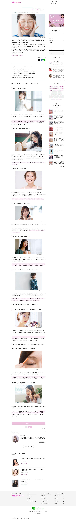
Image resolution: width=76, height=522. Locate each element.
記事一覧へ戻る (28, 446)
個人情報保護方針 (34, 511)
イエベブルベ (52, 95)
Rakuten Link (57, 501)
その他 (50, 49)
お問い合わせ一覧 (19, 518)
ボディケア (51, 40)
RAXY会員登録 (57, 495)
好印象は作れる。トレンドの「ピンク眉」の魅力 (22, 66)
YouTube (56, 503)
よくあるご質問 (43, 498)
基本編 (62, 88)
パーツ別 (26, 463)
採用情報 (46, 511)
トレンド (17, 55)
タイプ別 (53, 99)
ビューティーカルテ (30, 500)
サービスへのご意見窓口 (44, 500)
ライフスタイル (59, 99)
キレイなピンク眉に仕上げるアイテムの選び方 (22, 69)
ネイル (50, 44)
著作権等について (41, 511)
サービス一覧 (13, 518)
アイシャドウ (56, 90)
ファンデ (56, 97)
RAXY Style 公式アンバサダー (54, 88)
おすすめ (56, 86)
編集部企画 (61, 86)
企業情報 (30, 511)
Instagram (56, 498)
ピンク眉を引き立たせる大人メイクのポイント (22, 75)
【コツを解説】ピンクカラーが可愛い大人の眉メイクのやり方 (25, 71)
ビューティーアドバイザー (31, 501)
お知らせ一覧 (43, 495)
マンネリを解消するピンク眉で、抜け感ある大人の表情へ (24, 77)
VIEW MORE (62, 80)
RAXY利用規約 (43, 501)
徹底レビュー (54, 92)
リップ (60, 92)
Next (43, 428)
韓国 (51, 90)
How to (13, 55)
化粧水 (62, 95)
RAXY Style (15, 12)
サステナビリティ (26, 518)
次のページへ (28, 423)
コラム (50, 47)
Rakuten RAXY (16, 2)
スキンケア (51, 33)
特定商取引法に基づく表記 (45, 503)
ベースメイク (51, 36)
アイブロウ (21, 55)
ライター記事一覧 (42, 442)
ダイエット (61, 97)
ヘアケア (50, 42)
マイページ (28, 498)
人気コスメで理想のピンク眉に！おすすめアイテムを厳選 (24, 73)
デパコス (51, 97)
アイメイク (26, 461)
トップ (12, 12)
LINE (55, 500)
